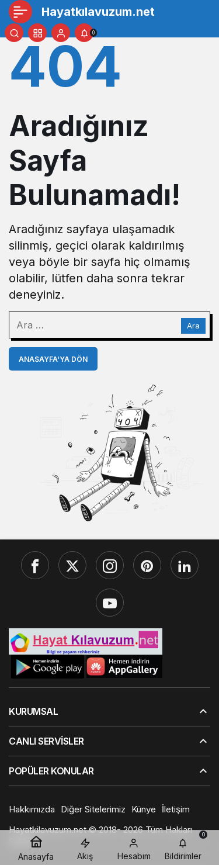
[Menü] (20, 11)
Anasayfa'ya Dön (53, 359)
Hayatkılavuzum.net (98, 12)
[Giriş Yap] (60, 32)
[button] (37, 32)
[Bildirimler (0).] (84, 32)
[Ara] (14, 32)
